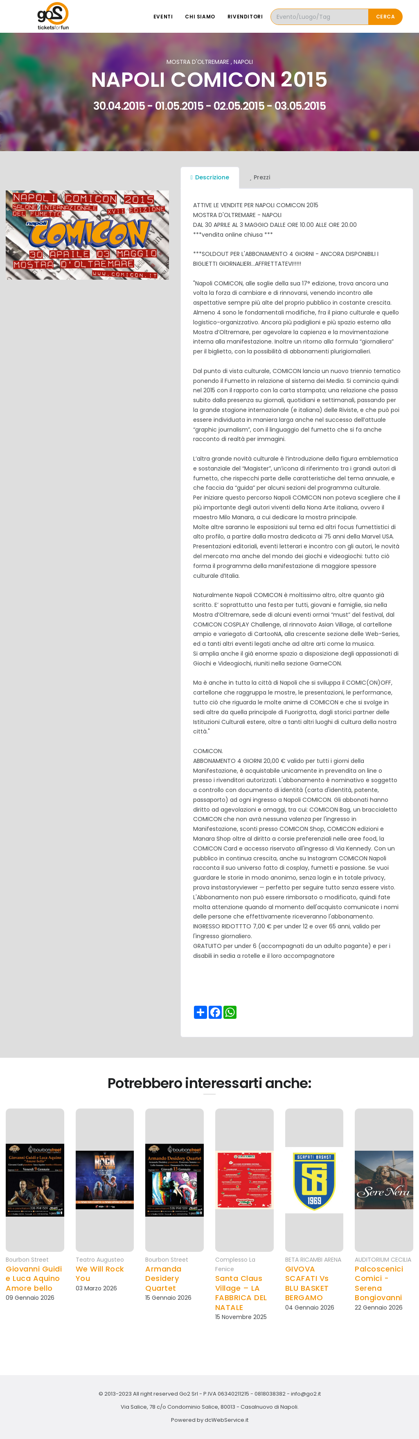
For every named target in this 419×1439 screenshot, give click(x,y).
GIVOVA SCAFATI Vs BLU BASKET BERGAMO (307, 1283)
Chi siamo (200, 16)
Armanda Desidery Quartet (163, 1278)
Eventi (163, 16)
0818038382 (270, 1394)
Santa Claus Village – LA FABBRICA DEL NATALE (241, 1292)
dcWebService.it (226, 1420)
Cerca (385, 16)
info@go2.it (306, 1394)
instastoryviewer (234, 887)
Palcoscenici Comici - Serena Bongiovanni (379, 1283)
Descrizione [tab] (210, 177)
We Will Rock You (100, 1274)
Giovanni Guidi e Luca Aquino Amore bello (34, 1278)
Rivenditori (245, 16)
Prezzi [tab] (260, 177)
